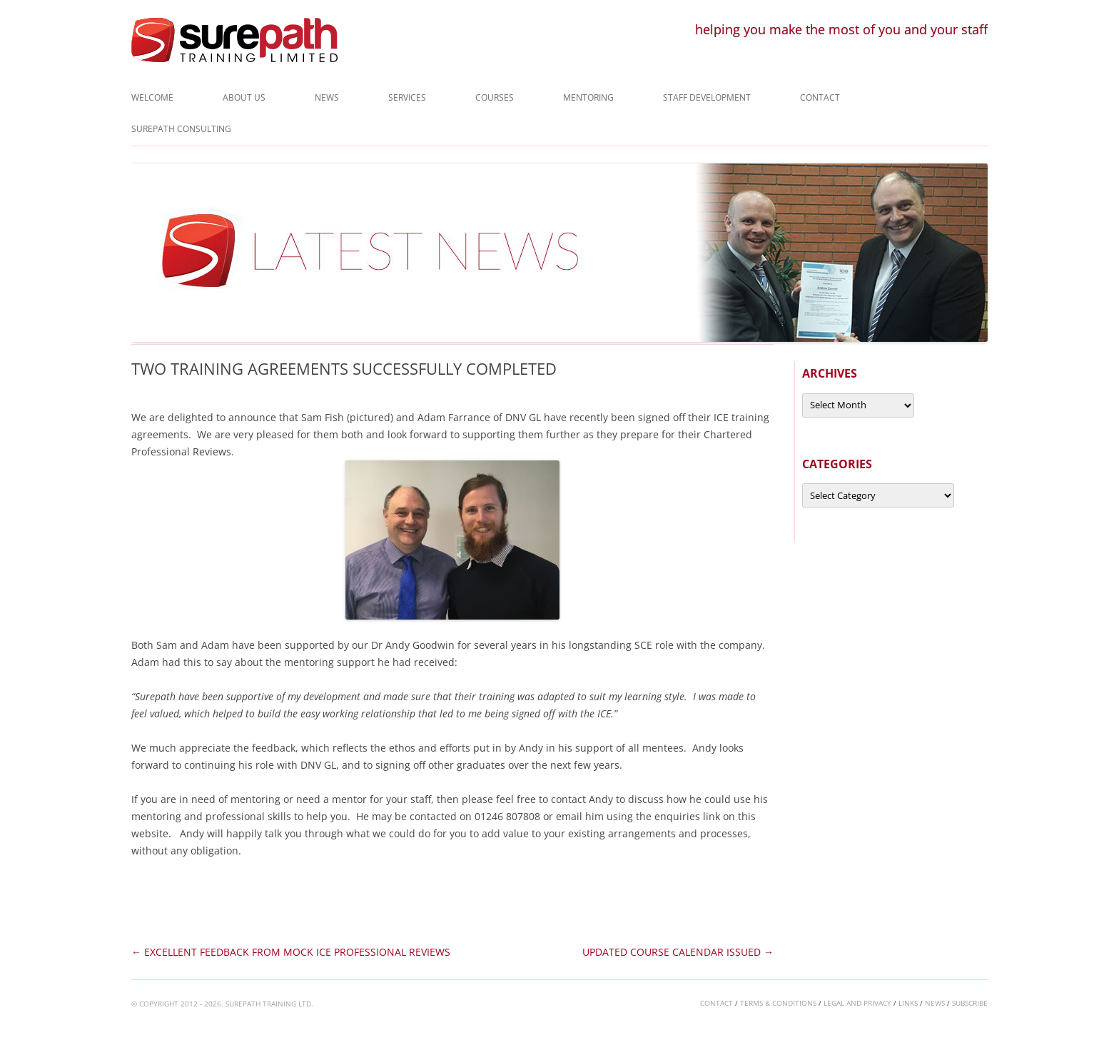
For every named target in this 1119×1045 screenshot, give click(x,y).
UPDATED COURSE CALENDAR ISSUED (678, 952)
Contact (820, 97)
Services (407, 97)
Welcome (152, 97)
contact (716, 1003)
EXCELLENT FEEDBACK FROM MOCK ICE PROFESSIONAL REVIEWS (290, 952)
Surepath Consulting (181, 129)
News (327, 97)
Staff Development (707, 97)
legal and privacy (857, 1003)
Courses (494, 97)
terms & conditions (778, 1003)
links (908, 1003)
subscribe (970, 1003)
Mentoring (588, 97)
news (935, 1003)
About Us (244, 97)
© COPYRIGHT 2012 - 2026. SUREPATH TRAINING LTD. (222, 1004)
